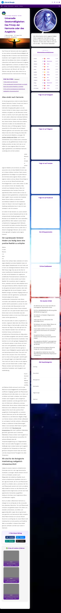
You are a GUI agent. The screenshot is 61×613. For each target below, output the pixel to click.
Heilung (21, 6)
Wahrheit (16, 6)
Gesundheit (36, 373)
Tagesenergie (36, 392)
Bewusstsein (11, 6)
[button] (59, 6)
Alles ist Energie (8, 15)
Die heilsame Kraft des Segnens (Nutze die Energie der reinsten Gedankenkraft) (44, 348)
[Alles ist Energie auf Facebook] (52, 2)
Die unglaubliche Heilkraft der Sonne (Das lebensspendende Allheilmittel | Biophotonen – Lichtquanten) (45, 353)
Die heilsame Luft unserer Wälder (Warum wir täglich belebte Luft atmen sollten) (45, 325)
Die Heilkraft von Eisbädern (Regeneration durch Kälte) (44, 315)
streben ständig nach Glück (9, 137)
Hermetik (19, 15)
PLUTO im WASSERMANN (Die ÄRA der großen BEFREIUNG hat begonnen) (45, 311)
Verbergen (16, 79)
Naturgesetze (14, 15)
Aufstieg (5, 6)
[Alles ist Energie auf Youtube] (59, 2)
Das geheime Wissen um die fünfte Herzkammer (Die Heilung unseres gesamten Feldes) (45, 336)
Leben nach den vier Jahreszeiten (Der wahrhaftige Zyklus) (43, 320)
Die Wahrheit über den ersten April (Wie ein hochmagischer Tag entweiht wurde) (44, 306)
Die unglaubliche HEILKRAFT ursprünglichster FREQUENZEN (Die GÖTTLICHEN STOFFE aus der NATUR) (45, 343)
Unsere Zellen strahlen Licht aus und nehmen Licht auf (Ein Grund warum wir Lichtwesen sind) (45, 330)
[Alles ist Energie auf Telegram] (57, 2)
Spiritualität (36, 386)
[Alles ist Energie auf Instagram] (55, 2)
